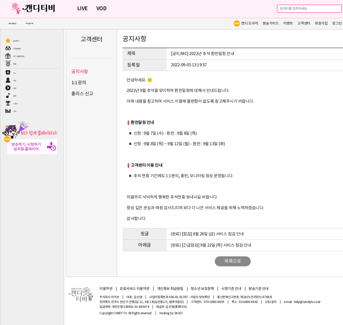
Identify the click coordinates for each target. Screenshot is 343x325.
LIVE (82, 9)
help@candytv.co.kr (307, 302)
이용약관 (105, 289)
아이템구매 (29, 24)
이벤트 (288, 24)
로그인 (337, 24)
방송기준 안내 (259, 289)
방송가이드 (271, 24)
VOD (101, 9)
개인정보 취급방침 (170, 289)
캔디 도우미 (245, 24)
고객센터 (303, 24)
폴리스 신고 (82, 94)
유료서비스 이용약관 (134, 289)
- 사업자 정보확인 (199, 297)
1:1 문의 (78, 83)
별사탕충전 (12, 24)
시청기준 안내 (231, 289)
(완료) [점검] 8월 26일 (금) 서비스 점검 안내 (207, 234)
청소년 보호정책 (202, 289)
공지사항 (79, 72)
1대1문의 (271, 302)
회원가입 (321, 24)
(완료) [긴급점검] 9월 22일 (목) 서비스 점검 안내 (211, 245)
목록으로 (232, 261)
